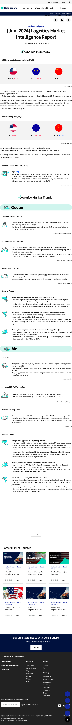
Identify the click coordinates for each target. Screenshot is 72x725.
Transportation (26, 8)
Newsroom (46, 690)
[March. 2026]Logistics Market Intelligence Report (58, 609)
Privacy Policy (48, 715)
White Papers (30, 673)
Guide (44, 671)
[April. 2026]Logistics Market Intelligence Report (35, 609)
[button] (9, 8)
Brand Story (46, 685)
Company (67, 15)
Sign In (50, 2)
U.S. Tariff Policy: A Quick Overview (59, 573)
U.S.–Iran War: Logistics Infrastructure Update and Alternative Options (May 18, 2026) (36, 573)
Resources (48, 15)
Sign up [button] (10, 515)
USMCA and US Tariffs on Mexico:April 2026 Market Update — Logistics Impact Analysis (13, 609)
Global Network (47, 682)
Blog (27, 671)
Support (58, 15)
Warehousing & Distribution (44, 8)
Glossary (28, 676)
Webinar (28, 679)
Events (45, 693)
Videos (28, 682)
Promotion (46, 696)
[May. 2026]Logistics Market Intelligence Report (12, 573)
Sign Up (36, 648)
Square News (30, 665)
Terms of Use (39, 715)
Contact (45, 665)
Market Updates (31, 668)
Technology (61, 8)
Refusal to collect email (43, 717)
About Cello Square (48, 679)
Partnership (46, 687)
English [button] (63, 2)
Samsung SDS (47, 677)
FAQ (44, 668)
